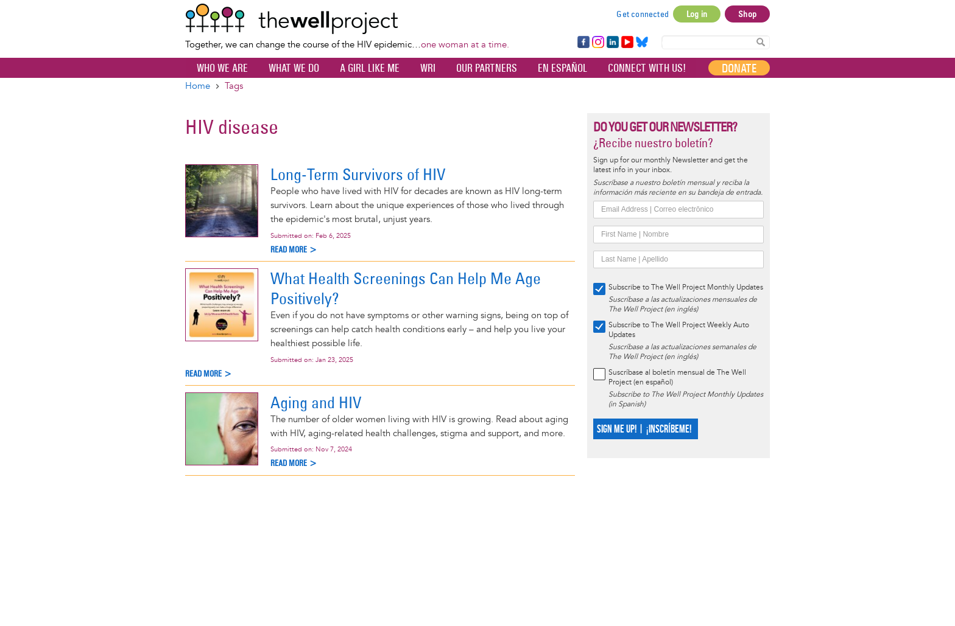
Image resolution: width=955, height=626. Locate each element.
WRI (427, 68)
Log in (696, 14)
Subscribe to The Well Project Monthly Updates (685, 287)
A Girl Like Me (370, 68)
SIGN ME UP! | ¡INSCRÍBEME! (644, 429)
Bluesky (642, 42)
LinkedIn (613, 42)
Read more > (293, 250)
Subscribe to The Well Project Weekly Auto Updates (678, 330)
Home (197, 86)
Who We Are (222, 68)
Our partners (486, 68)
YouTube (626, 42)
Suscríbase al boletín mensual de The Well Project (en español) (677, 377)
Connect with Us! (647, 68)
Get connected (642, 14)
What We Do (294, 68)
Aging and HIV (315, 402)
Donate (739, 68)
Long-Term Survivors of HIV (357, 174)
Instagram (597, 42)
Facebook (582, 42)
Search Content (761, 41)
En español (562, 68)
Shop (747, 14)
